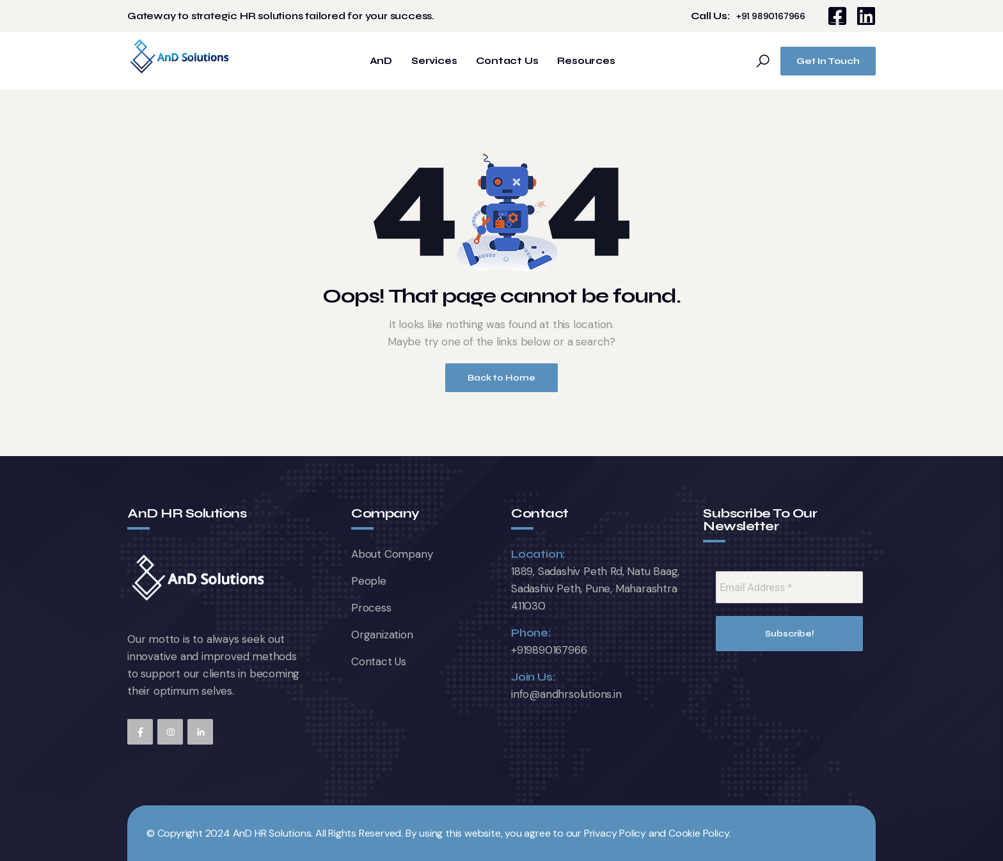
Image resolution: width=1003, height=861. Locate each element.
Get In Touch (828, 61)
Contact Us (507, 61)
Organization (382, 635)
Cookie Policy (698, 833)
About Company (391, 554)
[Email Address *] (789, 587)
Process (371, 608)
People (368, 581)
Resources (586, 61)
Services (434, 61)
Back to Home (501, 377)
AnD (381, 61)
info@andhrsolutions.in (566, 694)
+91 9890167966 (770, 16)
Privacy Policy (615, 833)
